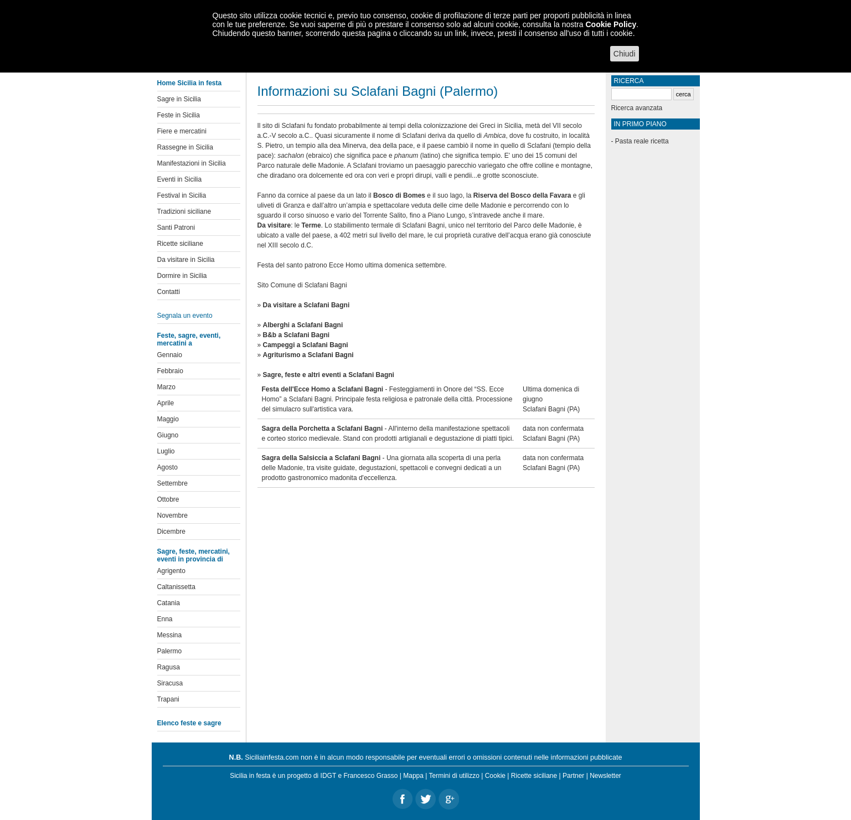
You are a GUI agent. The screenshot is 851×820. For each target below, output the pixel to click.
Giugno (168, 435)
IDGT (328, 776)
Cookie (495, 776)
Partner (573, 776)
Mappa (413, 776)
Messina (169, 635)
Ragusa (168, 667)
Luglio (166, 451)
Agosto (167, 467)
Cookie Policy (610, 24)
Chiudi (624, 53)
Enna (165, 619)
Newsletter (605, 776)
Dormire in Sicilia (182, 276)
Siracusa (170, 683)
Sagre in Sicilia (179, 99)
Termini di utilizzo (454, 776)
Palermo (169, 651)
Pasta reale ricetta (642, 141)
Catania (168, 603)
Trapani (168, 699)
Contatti (168, 292)
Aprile (165, 403)
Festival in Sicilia (182, 195)
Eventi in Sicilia (179, 179)
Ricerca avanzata (637, 108)
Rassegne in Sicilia (185, 147)
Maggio (168, 419)
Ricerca (629, 81)
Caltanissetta (176, 587)
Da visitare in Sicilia (186, 260)
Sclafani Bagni (544, 409)
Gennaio (169, 355)
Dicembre (171, 531)
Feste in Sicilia (178, 115)
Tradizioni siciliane (184, 211)
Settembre (172, 483)
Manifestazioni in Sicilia (191, 163)
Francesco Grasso (370, 776)
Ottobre (168, 499)
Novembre (172, 515)
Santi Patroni (176, 227)
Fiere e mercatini (182, 131)
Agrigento (171, 571)
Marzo (166, 387)
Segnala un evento (185, 315)
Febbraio (170, 371)
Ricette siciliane (180, 243)
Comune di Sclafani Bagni (309, 285)
